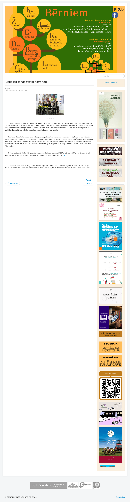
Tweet (88, 180)
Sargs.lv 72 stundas (107, 466)
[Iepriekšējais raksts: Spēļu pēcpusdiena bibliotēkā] (12, 183)
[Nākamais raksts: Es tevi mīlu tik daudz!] (88, 183)
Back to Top (120, 497)
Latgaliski (113, 82)
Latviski (106, 82)
